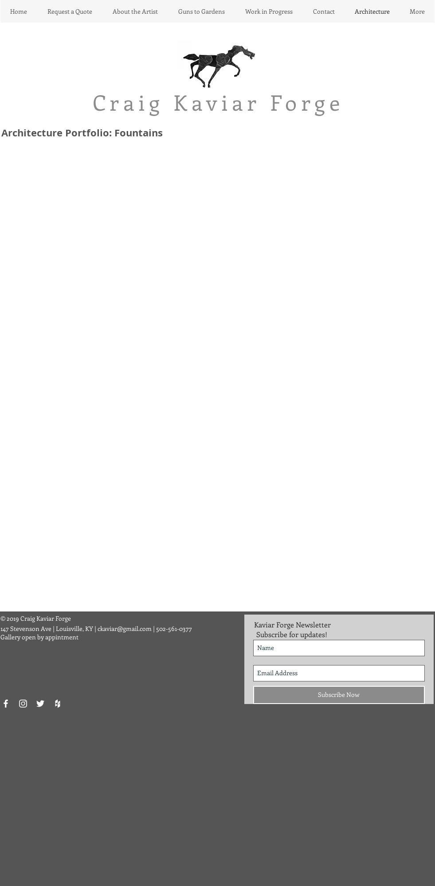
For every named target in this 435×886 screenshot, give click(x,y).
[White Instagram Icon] (23, 703)
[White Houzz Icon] (57, 703)
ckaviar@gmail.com (125, 628)
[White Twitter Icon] (40, 703)
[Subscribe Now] (339, 695)
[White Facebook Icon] (5, 703)
